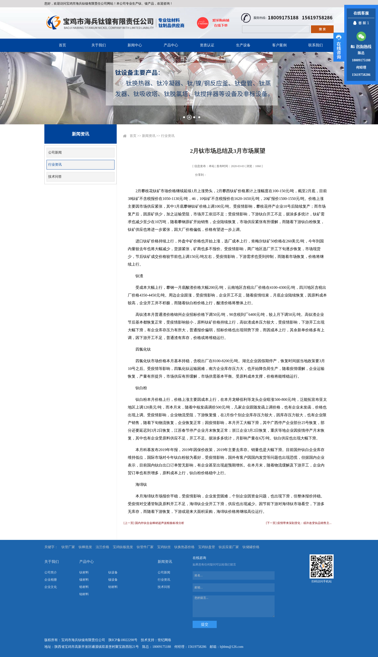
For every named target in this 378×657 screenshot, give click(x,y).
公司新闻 (55, 152)
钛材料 (84, 572)
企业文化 (50, 587)
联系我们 (315, 45)
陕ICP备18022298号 (122, 640)
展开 (338, 47)
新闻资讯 (148, 136)
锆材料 (84, 587)
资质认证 (207, 45)
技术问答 (55, 176)
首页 (62, 45)
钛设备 (113, 572)
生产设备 (243, 45)
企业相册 (50, 579)
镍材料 (84, 579)
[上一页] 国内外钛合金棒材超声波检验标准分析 (154, 523)
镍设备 (113, 579)
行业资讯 (55, 164)
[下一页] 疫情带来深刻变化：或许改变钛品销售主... (298, 523)
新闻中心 (135, 45)
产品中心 (171, 45)
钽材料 (113, 587)
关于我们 (98, 45)
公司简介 (50, 572)
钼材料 (84, 594)
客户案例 (279, 45)
